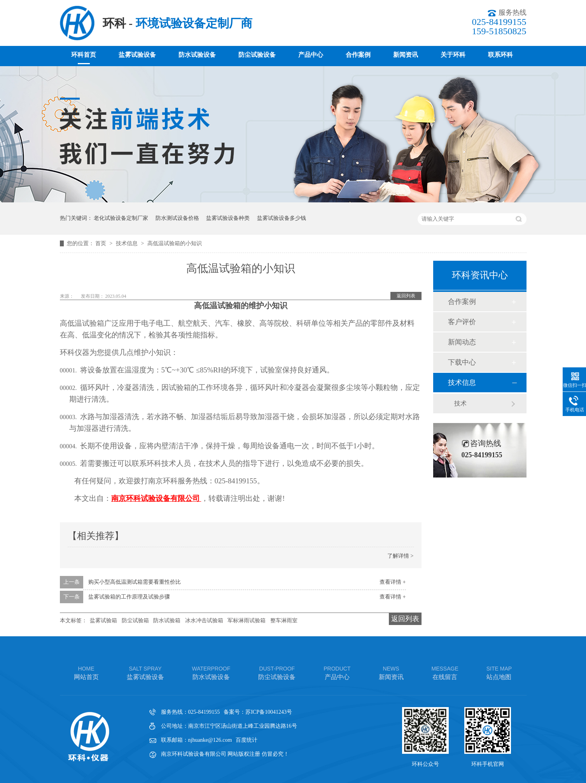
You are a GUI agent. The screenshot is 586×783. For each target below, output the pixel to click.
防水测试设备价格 (177, 218)
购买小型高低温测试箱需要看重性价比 (134, 582)
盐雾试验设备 (137, 54)
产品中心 (310, 54)
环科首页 (83, 54)
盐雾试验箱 (103, 620)
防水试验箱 (166, 620)
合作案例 (358, 54)
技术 (460, 403)
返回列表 (406, 295)
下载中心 (462, 362)
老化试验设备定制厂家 (121, 218)
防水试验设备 (197, 54)
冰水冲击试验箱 (204, 620)
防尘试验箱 (135, 620)
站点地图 (499, 672)
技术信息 (127, 243)
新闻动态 (462, 342)
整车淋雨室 (283, 620)
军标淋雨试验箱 (246, 620)
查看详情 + (393, 582)
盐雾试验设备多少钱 (281, 218)
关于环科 (453, 54)
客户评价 (462, 322)
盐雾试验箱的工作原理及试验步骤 (129, 597)
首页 (101, 243)
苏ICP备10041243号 (268, 712)
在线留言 (445, 672)
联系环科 (500, 54)
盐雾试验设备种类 (228, 218)
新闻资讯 (405, 54)
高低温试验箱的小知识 (174, 243)
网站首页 (86, 672)
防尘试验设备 (257, 54)
